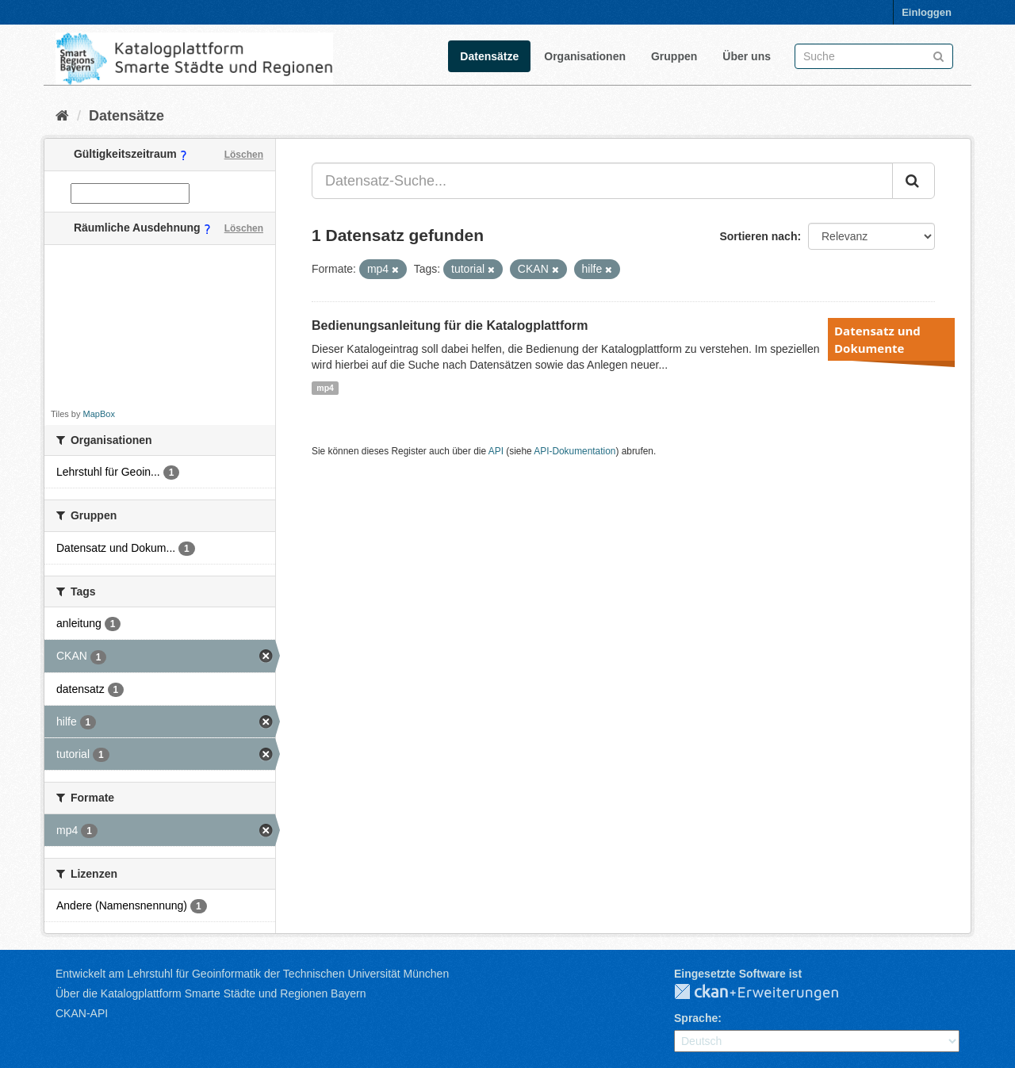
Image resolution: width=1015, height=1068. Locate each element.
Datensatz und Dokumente (877, 339)
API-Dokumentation (574, 451)
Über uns (746, 56)
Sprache (696, 1018)
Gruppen (674, 56)
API (496, 451)
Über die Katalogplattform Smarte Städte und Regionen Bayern (211, 993)
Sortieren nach (758, 236)
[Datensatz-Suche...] (602, 181)
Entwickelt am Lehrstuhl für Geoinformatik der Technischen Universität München (252, 973)
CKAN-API (82, 1013)
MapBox (99, 414)
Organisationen (585, 56)
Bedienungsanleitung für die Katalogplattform (450, 325)
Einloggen (927, 12)
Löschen (243, 154)
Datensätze (489, 56)
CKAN (769, 992)
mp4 (325, 387)
